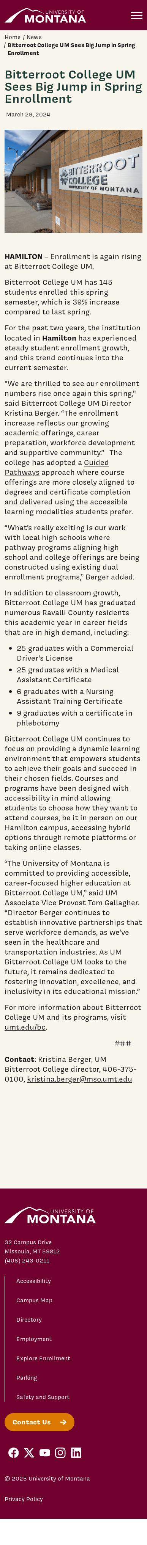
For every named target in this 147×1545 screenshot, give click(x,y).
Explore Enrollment (43, 1358)
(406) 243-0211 (27, 1260)
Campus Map (34, 1300)
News (34, 37)
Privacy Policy (24, 1499)
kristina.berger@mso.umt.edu (79, 1079)
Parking (26, 1378)
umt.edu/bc (25, 1027)
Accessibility (33, 1281)
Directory (29, 1320)
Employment (34, 1339)
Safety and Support (43, 1397)
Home (13, 37)
